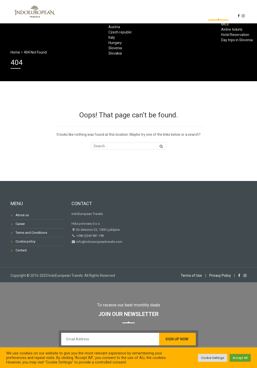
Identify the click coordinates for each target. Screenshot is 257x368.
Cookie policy (25, 241)
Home (71, 11)
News (222, 26)
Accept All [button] (240, 358)
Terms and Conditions (31, 233)
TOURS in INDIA (98, 11)
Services (174, 11)
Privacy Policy (220, 275)
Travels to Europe (139, 11)
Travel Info (203, 11)
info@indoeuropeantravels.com (99, 242)
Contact (232, 11)
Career (20, 224)
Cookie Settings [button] (212, 358)
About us (199, 26)
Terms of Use (191, 275)
